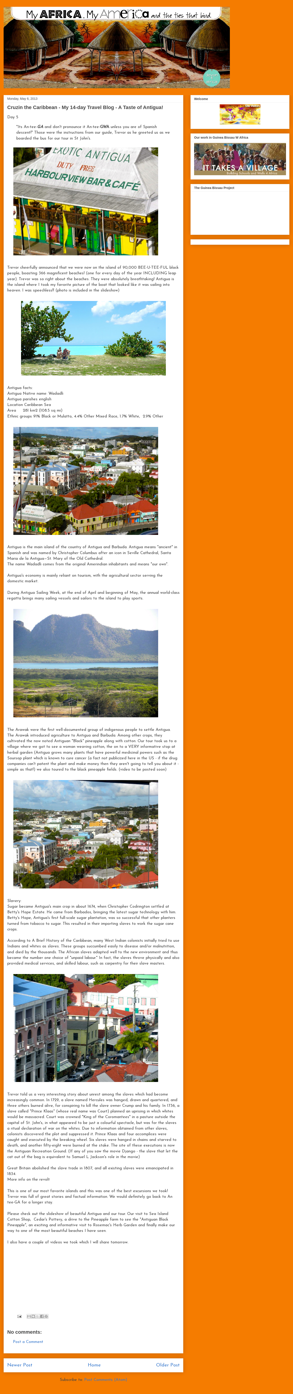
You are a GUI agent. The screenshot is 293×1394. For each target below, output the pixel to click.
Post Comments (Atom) (105, 1380)
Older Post (168, 1365)
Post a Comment (28, 1342)
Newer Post (19, 1365)
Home (94, 1365)
